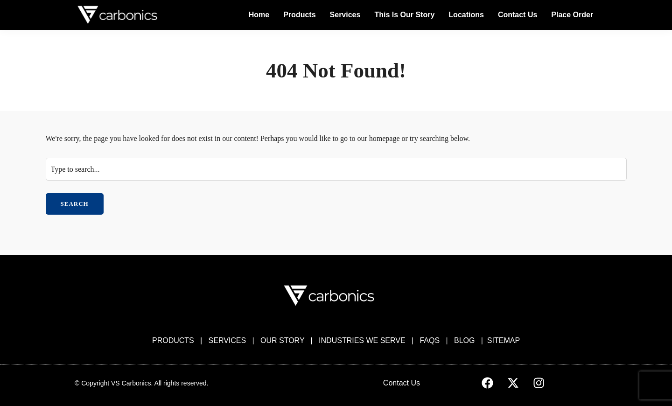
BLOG (464, 340)
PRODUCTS (173, 340)
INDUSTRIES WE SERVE (362, 340)
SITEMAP (503, 340)
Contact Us (517, 15)
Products (299, 15)
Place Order (572, 15)
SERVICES (227, 340)
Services (345, 15)
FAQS (430, 340)
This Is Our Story (404, 15)
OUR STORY (282, 340)
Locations (466, 15)
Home (259, 15)
